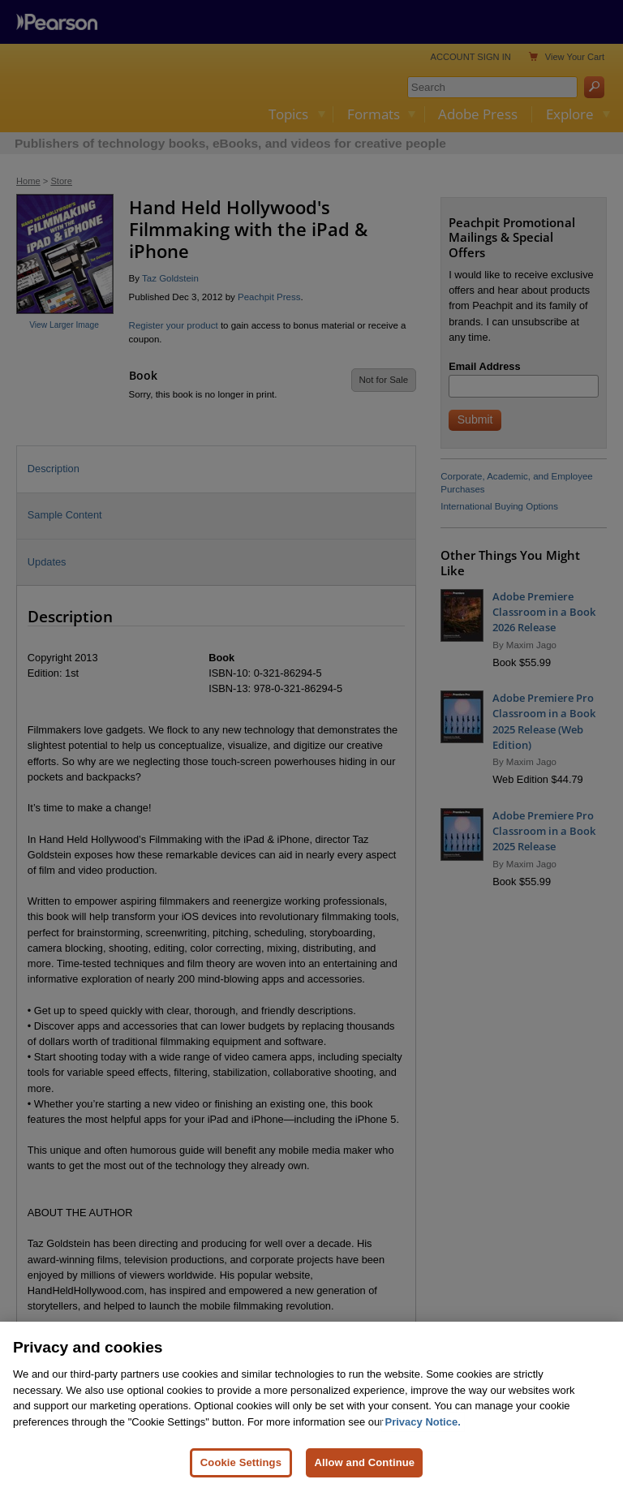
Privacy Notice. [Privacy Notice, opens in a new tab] (423, 1454)
